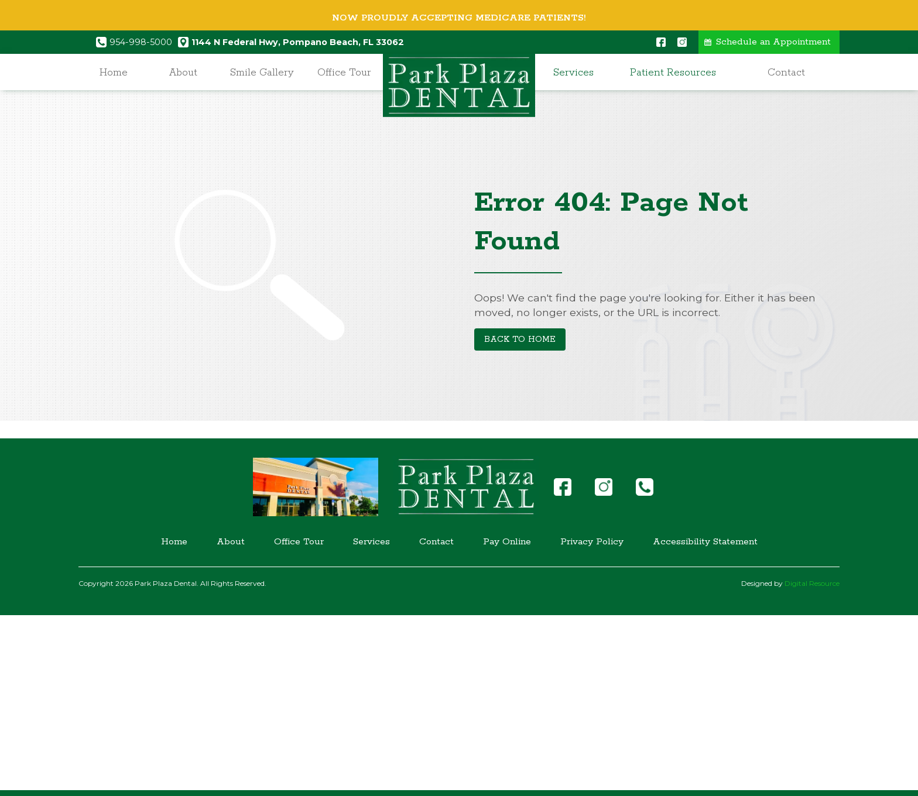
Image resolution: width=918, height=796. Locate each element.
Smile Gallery (262, 72)
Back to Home (520, 339)
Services (573, 72)
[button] (576, 73)
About (183, 72)
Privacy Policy (592, 542)
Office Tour (344, 72)
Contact (786, 72)
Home (114, 72)
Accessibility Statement (705, 542)
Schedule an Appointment (773, 42)
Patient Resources (673, 72)
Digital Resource (812, 583)
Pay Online (507, 542)
